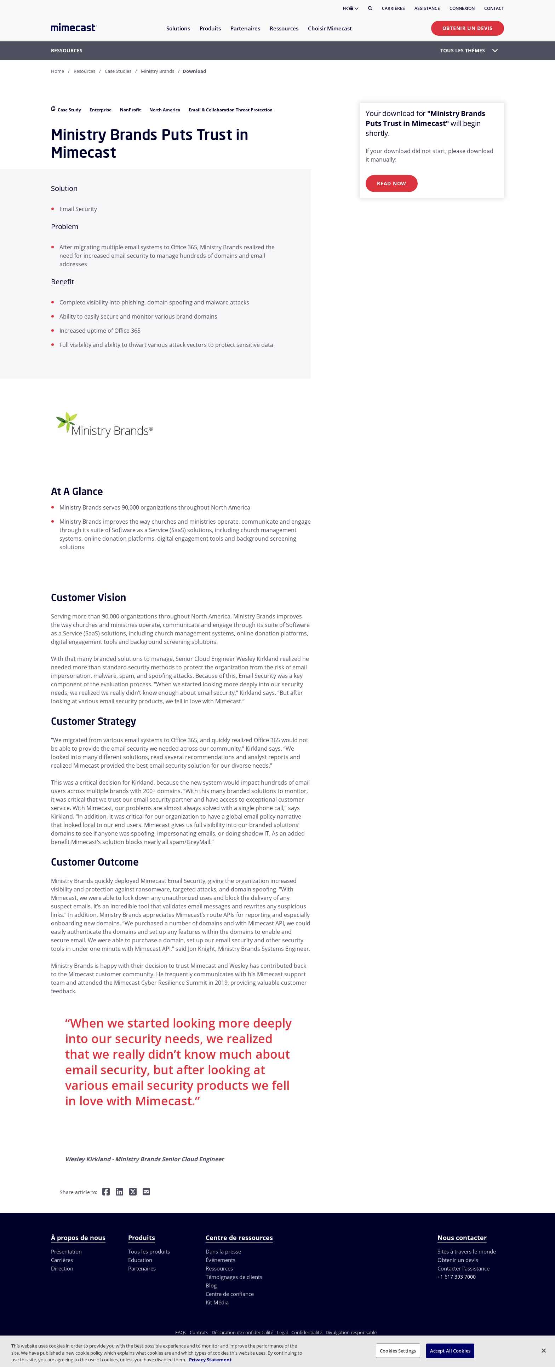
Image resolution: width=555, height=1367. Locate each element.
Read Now (391, 183)
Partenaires (142, 1268)
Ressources (219, 1268)
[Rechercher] (370, 8)
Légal (282, 1332)
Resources (84, 71)
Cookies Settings (398, 1350)
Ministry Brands (157, 71)
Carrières (393, 8)
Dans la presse (223, 1251)
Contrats (199, 1332)
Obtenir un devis (467, 28)
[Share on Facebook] (106, 1192)
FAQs (180, 1332)
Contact (494, 8)
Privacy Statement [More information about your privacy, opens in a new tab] (210, 1359)
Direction (62, 1268)
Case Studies (118, 71)
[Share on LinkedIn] (119, 1192)
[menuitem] (178, 32)
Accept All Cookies (450, 1350)
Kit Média (217, 1302)
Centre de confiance (230, 1293)
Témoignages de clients (234, 1276)
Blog (211, 1285)
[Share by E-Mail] (146, 1192)
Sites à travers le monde (466, 1251)
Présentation (66, 1251)
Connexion (462, 8)
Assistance (427, 8)
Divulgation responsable (351, 1332)
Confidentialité (306, 1332)
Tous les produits (149, 1251)
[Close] (543, 1350)
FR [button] (351, 8)
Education (140, 1259)
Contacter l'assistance (463, 1268)
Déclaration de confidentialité (242, 1332)
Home (57, 71)
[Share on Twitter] (133, 1192)
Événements (220, 1259)
